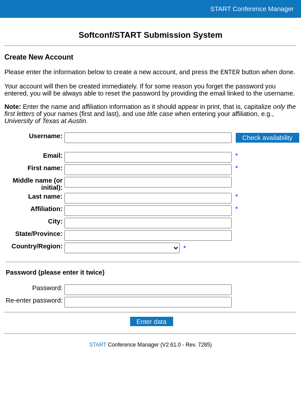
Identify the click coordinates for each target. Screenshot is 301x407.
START (98, 346)
